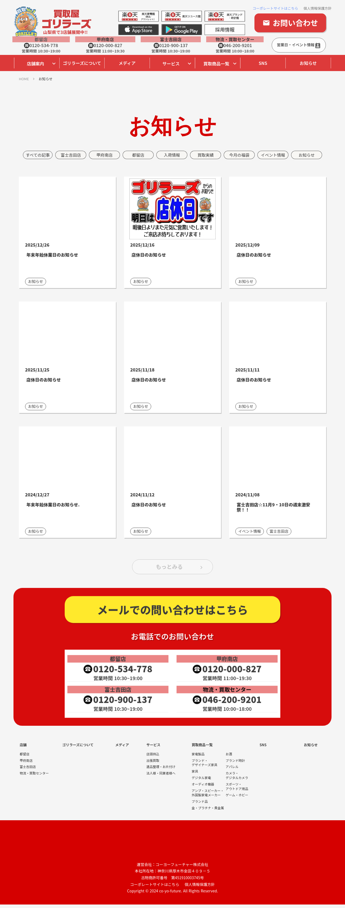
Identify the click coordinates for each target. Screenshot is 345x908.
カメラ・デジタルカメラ (237, 775)
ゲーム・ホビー (237, 795)
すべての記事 (38, 155)
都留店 (24, 754)
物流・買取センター (34, 773)
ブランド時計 (235, 760)
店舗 (23, 744)
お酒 (229, 754)
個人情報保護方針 (317, 8)
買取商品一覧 (202, 744)
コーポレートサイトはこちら (275, 8)
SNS (263, 63)
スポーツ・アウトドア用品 (237, 786)
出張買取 (152, 760)
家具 (195, 771)
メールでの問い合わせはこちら (172, 616)
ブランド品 (200, 801)
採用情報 (224, 29)
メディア (127, 63)
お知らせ (308, 63)
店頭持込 (152, 754)
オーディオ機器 (203, 784)
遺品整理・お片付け (160, 767)
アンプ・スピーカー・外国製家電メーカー (208, 792)
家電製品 (198, 754)
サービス (153, 744)
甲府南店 (26, 760)
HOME (24, 78)
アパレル (232, 767)
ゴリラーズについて (82, 63)
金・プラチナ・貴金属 (208, 808)
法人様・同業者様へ (160, 773)
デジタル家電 (201, 778)
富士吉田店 (28, 767)
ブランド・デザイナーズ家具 (204, 762)
